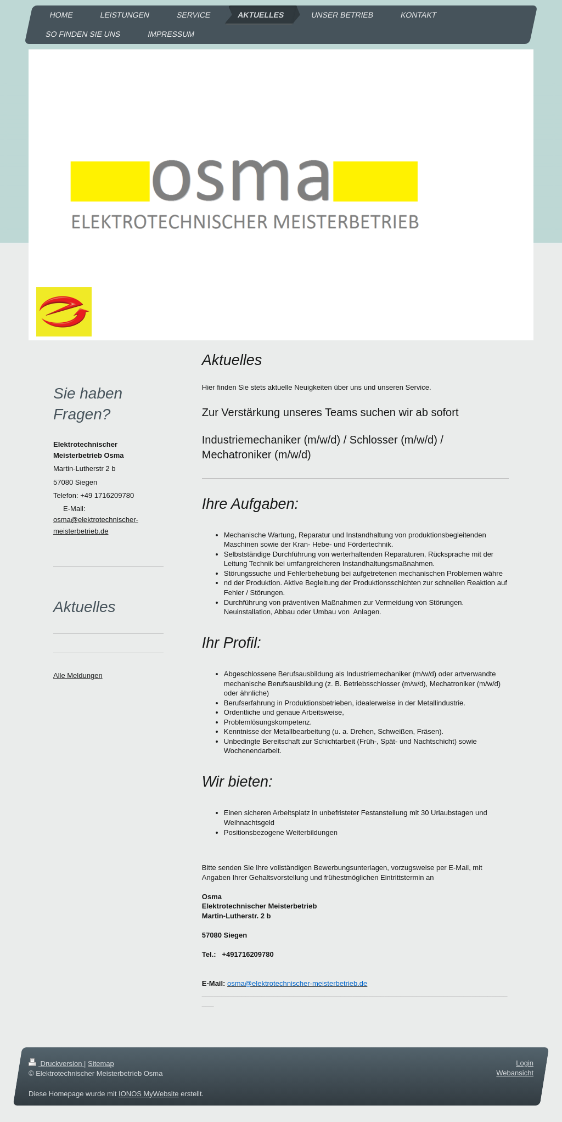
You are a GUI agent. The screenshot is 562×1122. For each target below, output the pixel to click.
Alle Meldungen (78, 675)
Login (524, 1063)
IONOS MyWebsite (149, 1094)
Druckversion (56, 1063)
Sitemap (101, 1063)
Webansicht (514, 1073)
